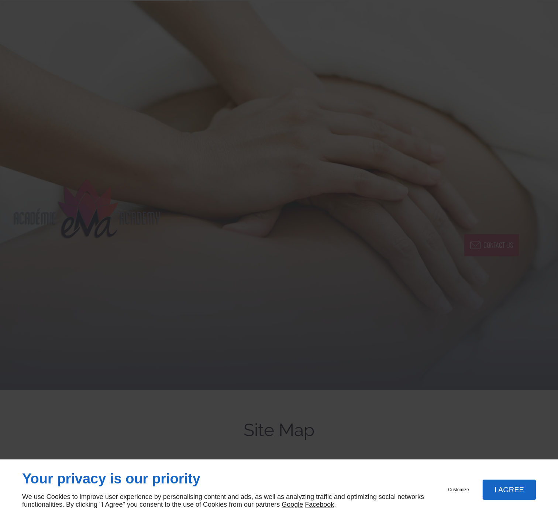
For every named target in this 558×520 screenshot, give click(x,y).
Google (292, 504)
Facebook (319, 504)
